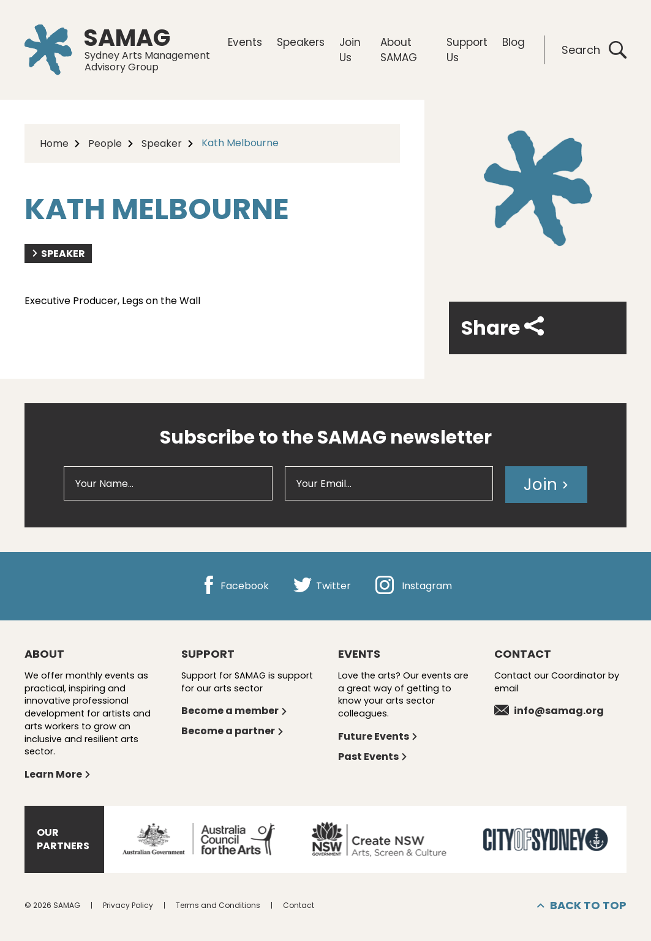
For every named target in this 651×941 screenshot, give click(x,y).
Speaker (161, 143)
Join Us (350, 49)
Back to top (582, 905)
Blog (513, 42)
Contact (298, 905)
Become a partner (232, 731)
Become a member (234, 711)
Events (245, 42)
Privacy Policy (128, 905)
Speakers (301, 42)
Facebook (234, 586)
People (105, 143)
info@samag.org (549, 711)
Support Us (466, 49)
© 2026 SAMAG (52, 905)
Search (594, 50)
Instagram (413, 586)
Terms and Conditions (218, 905)
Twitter (322, 586)
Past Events (373, 756)
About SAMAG (398, 49)
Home (54, 143)
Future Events (378, 736)
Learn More (57, 774)
